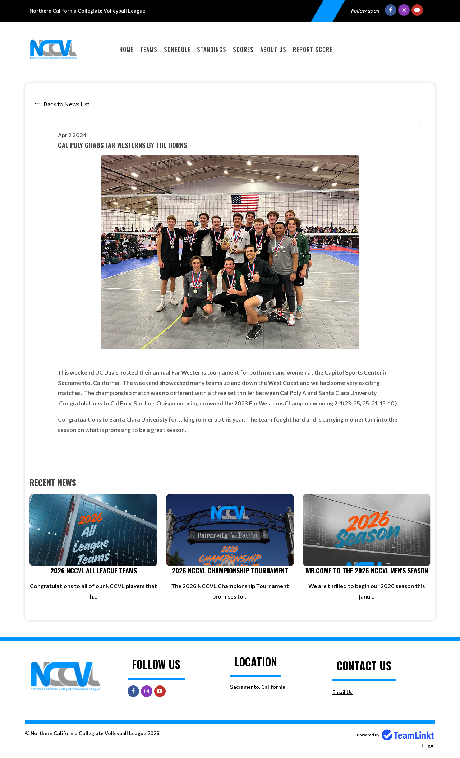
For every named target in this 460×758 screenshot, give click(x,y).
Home (126, 49)
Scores (243, 49)
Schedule (177, 49)
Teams (148, 49)
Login (428, 745)
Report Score (312, 49)
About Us (273, 49)
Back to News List (66, 104)
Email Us (342, 692)
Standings (211, 49)
